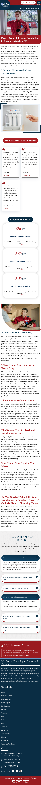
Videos (3, 720)
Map (17, 755)
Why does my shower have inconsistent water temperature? (16, 629)
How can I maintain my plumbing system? (15, 588)
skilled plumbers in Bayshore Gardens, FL (17, 519)
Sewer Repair (5, 702)
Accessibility (5, 734)
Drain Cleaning (6, 699)
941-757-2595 (11, 766)
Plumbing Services (7, 696)
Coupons (4, 713)
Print (22, 244)
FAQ (2, 723)
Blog (2, 716)
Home (3, 692)
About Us (4, 727)
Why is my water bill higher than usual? (15, 597)
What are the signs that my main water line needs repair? (17, 578)
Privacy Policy (6, 740)
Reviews (4, 709)
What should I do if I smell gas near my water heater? (16, 617)
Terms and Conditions (8, 744)
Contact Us (4, 730)
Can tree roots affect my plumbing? (13, 558)
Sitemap (3, 737)
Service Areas (5, 706)
